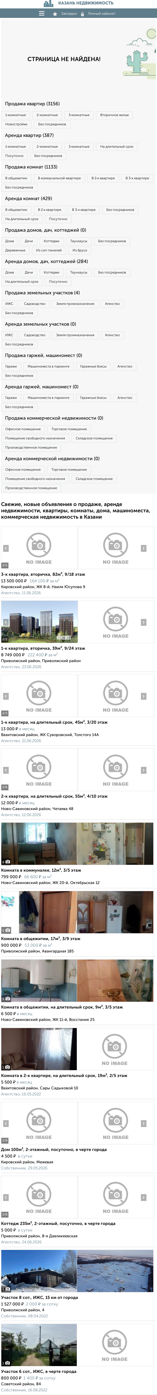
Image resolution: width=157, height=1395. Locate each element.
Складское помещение (94, 438)
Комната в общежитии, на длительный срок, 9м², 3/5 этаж (62, 1007)
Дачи (29, 241)
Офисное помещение (23, 429)
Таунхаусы (78, 241)
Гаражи (11, 366)
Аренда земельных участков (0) (40, 324)
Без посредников (52, 124)
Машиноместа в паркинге (48, 366)
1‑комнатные (15, 115)
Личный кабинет (98, 14)
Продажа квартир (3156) (32, 104)
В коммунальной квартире (59, 178)
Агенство (112, 304)
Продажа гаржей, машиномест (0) (43, 355)
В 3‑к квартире (137, 178)
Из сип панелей (49, 250)
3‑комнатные (79, 115)
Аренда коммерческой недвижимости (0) (52, 458)
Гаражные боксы (93, 366)
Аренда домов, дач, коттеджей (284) (46, 261)
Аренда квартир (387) (29, 135)
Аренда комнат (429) (28, 198)
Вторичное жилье (114, 115)
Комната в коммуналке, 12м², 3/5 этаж (41, 870)
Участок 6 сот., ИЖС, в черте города (39, 1372)
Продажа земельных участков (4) (42, 293)
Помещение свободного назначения (35, 438)
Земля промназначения (75, 304)
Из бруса (80, 250)
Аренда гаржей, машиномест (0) (41, 387)
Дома (9, 241)
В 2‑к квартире (103, 178)
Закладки (65, 14)
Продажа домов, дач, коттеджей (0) (45, 230)
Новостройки (16, 124)
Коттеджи (51, 241)
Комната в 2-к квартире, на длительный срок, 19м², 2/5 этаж (64, 1076)
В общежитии (16, 178)
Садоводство (34, 304)
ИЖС (9, 304)
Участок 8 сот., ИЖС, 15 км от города (39, 1298)
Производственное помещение (31, 447)
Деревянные (15, 250)
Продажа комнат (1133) (31, 167)
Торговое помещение (69, 429)
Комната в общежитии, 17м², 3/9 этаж (40, 939)
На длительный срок (116, 146)
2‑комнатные (47, 115)
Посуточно (14, 156)
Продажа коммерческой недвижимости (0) (54, 418)
